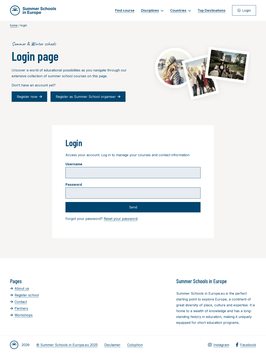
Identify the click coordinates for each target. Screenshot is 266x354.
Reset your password (120, 219)
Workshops (21, 315)
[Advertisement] (134, 300)
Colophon (135, 345)
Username (73, 164)
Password (73, 184)
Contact (18, 302)
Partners (19, 308)
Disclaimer (112, 345)
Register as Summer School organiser (88, 97)
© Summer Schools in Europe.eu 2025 (67, 345)
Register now (29, 97)
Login (244, 10)
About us (19, 288)
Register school (24, 295)
